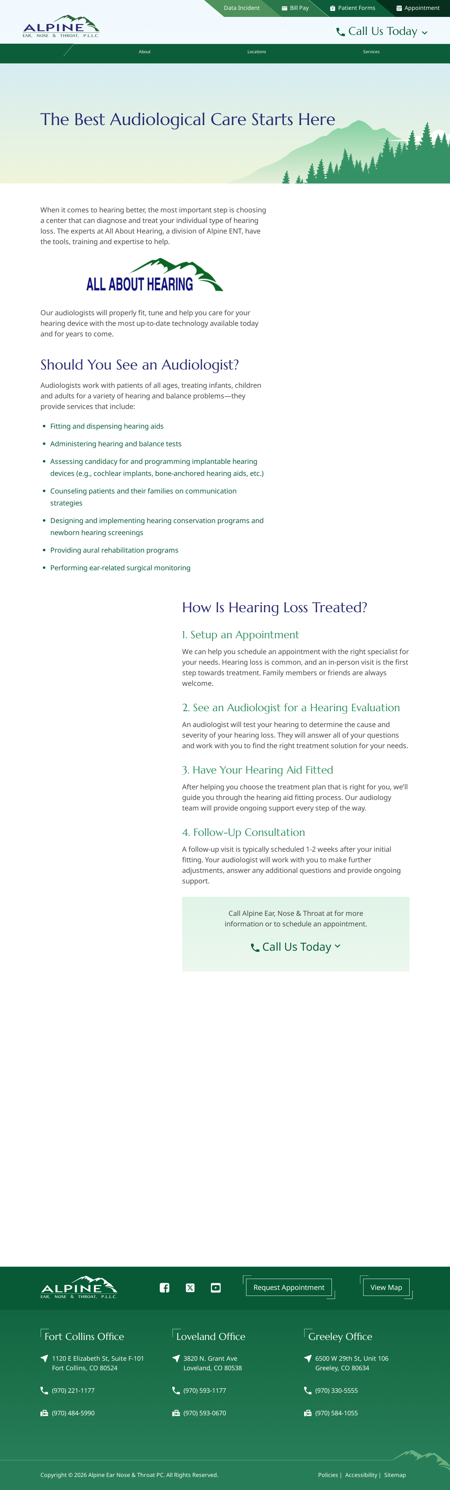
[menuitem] (83, 53)
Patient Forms (352, 8)
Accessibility (361, 1475)
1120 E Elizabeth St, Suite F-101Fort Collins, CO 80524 (92, 1363)
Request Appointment (288, 1287)
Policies (328, 1475)
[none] (146, 53)
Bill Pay (295, 8)
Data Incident (242, 8)
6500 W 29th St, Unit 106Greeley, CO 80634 (346, 1363)
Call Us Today (376, 31)
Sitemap (395, 1475)
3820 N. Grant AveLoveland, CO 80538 (207, 1363)
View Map (386, 1287)
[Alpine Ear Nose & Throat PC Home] (61, 23)
